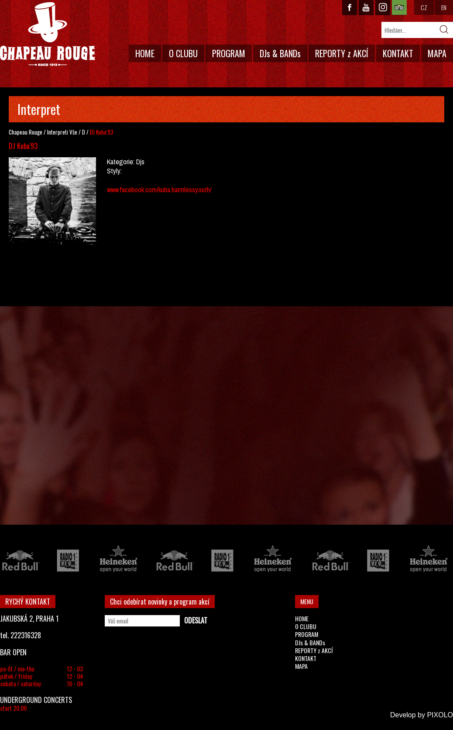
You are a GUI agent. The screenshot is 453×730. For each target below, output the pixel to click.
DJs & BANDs (280, 53)
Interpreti (57, 132)
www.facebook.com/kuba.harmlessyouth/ (159, 189)
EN (443, 7)
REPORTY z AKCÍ (341, 53)
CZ (424, 7)
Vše (73, 132)
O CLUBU (183, 53)
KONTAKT (398, 53)
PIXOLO (440, 715)
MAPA (437, 53)
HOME (144, 53)
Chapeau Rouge (25, 132)
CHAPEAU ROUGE (47, 34)
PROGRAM (228, 53)
